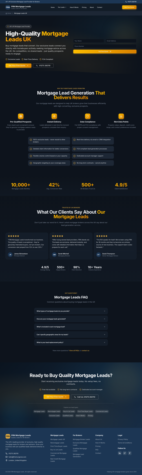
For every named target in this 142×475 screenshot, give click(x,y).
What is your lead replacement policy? (71, 342)
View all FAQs (74, 350)
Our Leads (62, 7)
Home (53, 7)
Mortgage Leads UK (57, 439)
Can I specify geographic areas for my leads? (71, 335)
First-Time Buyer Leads (85, 411)
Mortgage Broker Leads (81, 439)
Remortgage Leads (54, 411)
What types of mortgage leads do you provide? (71, 311)
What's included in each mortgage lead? (71, 327)
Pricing (84, 7)
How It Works (74, 7)
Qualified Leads (68, 415)
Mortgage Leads (39, 411)
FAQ (96, 450)
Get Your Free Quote (56, 397)
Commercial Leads (102, 411)
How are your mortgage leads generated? (71, 319)
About (92, 7)
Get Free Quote (129, 7)
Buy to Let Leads (56, 450)
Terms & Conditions (125, 443)
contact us (85, 350)
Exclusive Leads (54, 415)
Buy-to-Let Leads (68, 411)
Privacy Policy (123, 439)
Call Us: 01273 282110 (84, 397)
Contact (99, 7)
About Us (98, 439)
